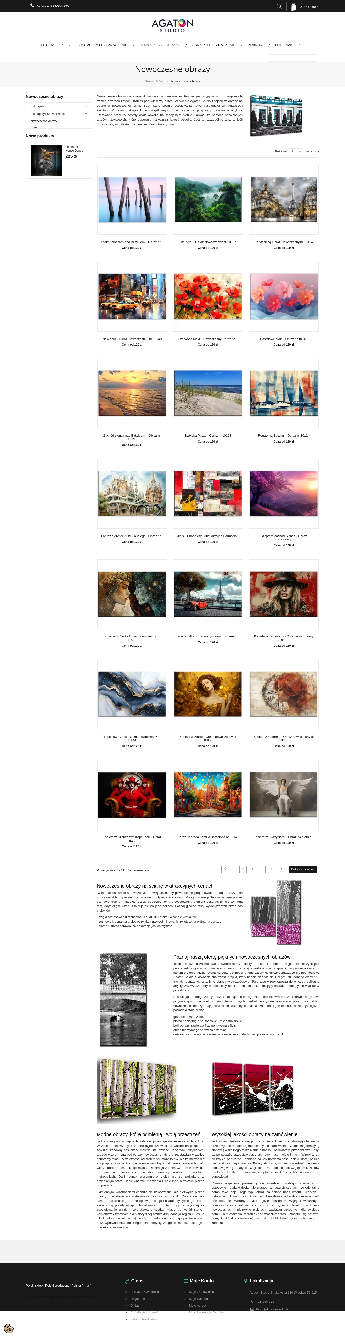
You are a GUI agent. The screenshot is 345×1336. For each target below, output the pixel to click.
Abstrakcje (41, 154)
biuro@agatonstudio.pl (272, 1309)
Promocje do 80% (42, 308)
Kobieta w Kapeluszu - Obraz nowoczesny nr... (284, 638)
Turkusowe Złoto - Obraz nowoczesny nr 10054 (132, 738)
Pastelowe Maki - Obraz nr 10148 (283, 339)
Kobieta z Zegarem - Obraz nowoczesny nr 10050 (284, 738)
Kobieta (39, 256)
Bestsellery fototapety (45, 323)
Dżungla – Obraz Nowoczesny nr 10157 (208, 242)
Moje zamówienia (201, 1292)
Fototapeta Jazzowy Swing (76, 450)
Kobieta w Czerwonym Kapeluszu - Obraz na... (132, 838)
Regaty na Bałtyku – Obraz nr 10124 (283, 435)
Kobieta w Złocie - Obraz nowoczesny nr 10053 (207, 738)
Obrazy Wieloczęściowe (50, 234)
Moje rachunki (199, 1299)
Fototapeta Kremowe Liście (76, 614)
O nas (135, 1305)
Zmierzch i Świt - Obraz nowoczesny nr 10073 (132, 638)
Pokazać (281, 151)
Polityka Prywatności (145, 1292)
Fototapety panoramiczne (47, 293)
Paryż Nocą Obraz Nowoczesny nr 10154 (284, 242)
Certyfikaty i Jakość (144, 1312)
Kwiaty (38, 190)
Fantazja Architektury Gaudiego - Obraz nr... (132, 536)
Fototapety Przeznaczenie (101, 45)
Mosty (38, 205)
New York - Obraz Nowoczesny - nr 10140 (132, 339)
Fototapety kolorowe (44, 286)
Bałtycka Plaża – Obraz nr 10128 (208, 435)
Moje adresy (198, 1305)
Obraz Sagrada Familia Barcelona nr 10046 (208, 837)
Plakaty (255, 45)
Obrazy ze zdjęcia (46, 242)
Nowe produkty (40, 352)
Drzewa (39, 168)
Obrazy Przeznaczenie (213, 45)
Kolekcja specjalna (43, 279)
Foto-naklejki (288, 45)
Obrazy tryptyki (44, 227)
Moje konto (202, 1280)
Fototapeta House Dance (74, 367)
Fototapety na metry (44, 301)
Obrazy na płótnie (45, 220)
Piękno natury (43, 132)
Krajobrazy (41, 176)
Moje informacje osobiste (207, 1312)
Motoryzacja (42, 212)
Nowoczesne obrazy (159, 45)
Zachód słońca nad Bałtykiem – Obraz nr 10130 (132, 437)
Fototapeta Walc (76, 571)
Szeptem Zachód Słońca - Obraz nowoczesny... (284, 537)
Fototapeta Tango (72, 532)
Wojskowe (37, 337)
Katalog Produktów (144, 1319)
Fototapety (52, 45)
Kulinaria (40, 183)
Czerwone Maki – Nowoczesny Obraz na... (208, 339)
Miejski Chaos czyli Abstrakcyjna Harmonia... (208, 536)
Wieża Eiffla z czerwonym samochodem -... (208, 636)
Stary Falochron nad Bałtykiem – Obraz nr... (132, 242)
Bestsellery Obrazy (43, 330)
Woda (38, 139)
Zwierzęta (40, 146)
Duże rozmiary (43, 249)
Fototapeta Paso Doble (73, 491)
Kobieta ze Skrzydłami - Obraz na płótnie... (284, 837)
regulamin (138, 1299)
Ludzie (38, 198)
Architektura (42, 161)
